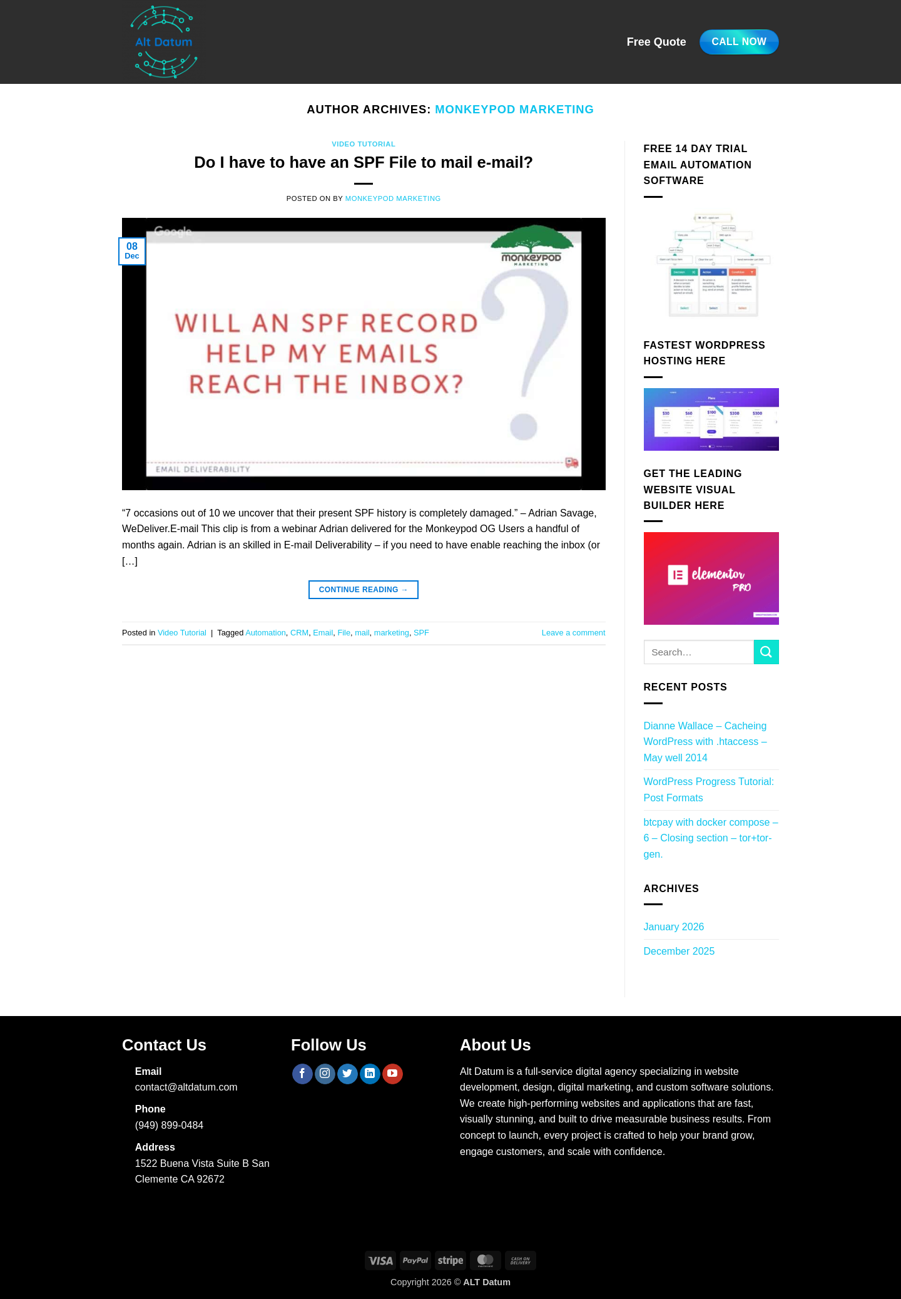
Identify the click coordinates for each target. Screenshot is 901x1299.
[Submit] (766, 652)
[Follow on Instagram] (325, 1074)
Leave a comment (574, 632)
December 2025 (679, 951)
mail (362, 632)
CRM (299, 632)
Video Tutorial (363, 144)
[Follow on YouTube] (392, 1074)
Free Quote (656, 42)
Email (323, 632)
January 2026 (674, 927)
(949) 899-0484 (169, 1125)
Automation (265, 632)
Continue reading (364, 590)
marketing (391, 632)
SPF (421, 632)
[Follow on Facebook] (302, 1074)
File (343, 632)
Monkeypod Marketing (514, 109)
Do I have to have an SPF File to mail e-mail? (363, 162)
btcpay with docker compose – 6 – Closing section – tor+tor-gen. (711, 838)
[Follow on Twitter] (347, 1074)
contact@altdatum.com (186, 1087)
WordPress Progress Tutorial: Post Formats (709, 789)
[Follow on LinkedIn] (370, 1074)
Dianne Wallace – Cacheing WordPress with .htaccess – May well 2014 (705, 742)
